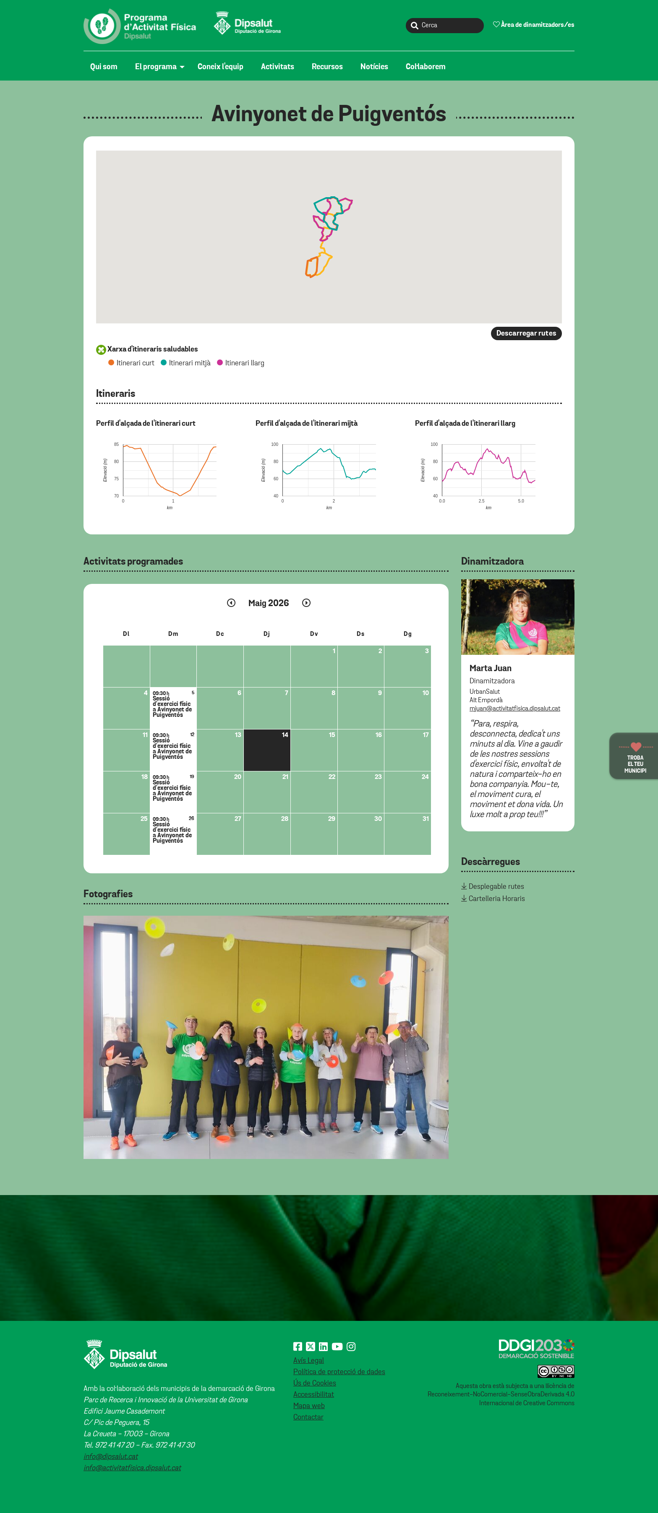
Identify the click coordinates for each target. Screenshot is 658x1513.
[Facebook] (297, 1347)
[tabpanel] (266, 1037)
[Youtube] (337, 1347)
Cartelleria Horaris (497, 899)
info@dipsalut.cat (111, 1457)
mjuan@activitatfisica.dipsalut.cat (515, 709)
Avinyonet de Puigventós (329, 115)
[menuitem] (106, 67)
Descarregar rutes (526, 333)
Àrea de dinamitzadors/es (533, 25)
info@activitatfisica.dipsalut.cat (132, 1468)
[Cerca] (445, 25)
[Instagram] (351, 1347)
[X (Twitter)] (310, 1347)
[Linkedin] (323, 1347)
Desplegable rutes (496, 887)
